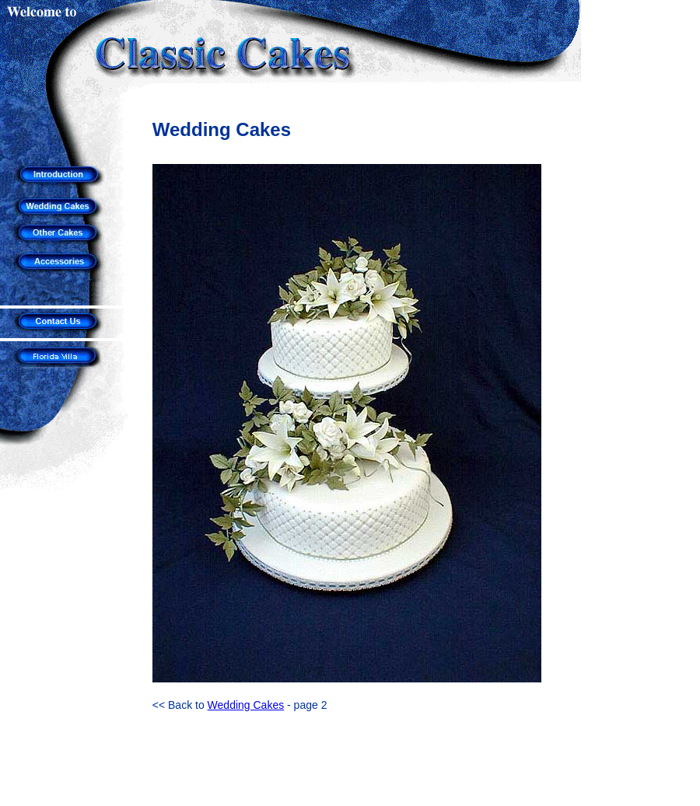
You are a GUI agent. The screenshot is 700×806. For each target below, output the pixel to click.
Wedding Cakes (246, 705)
